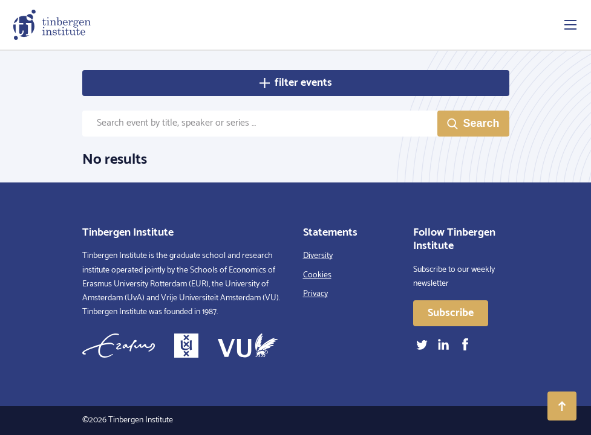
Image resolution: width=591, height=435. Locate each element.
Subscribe (451, 313)
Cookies (317, 275)
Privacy (315, 294)
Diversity (318, 256)
